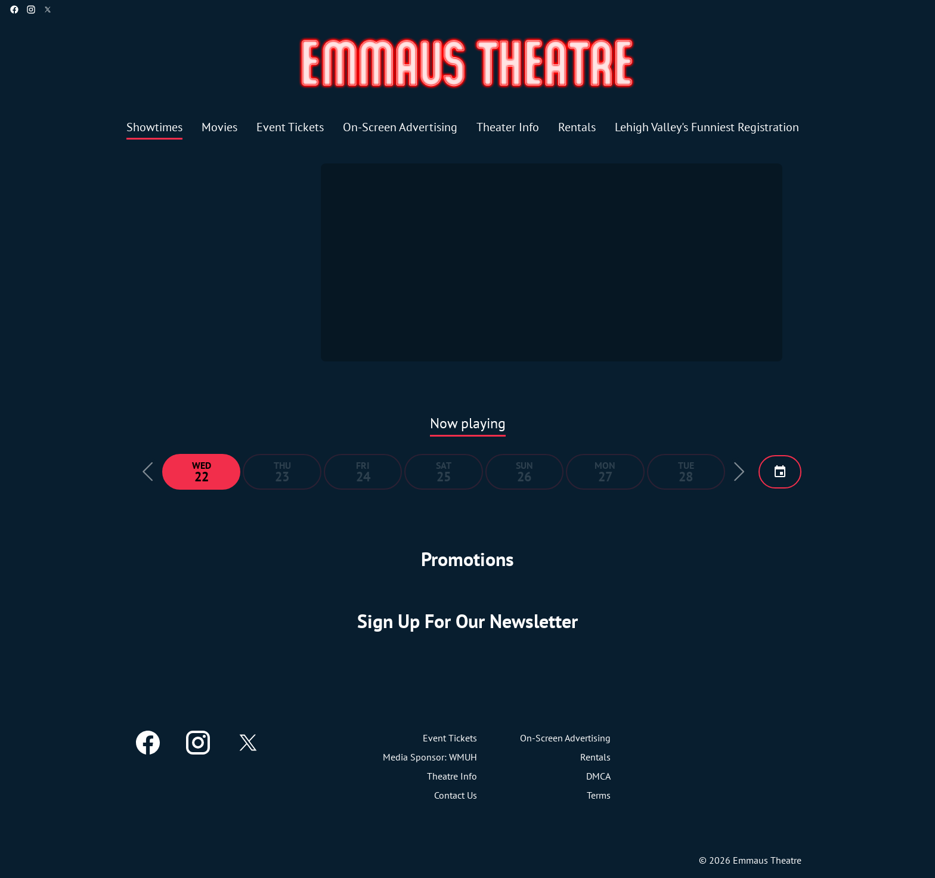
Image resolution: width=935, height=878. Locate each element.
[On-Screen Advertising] (400, 128)
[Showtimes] (154, 128)
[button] (148, 471)
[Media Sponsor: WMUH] (430, 756)
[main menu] (462, 128)
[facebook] (14, 9)
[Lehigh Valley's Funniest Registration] (707, 128)
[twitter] (47, 9)
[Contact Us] (455, 795)
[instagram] (31, 9)
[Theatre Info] (452, 776)
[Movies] (219, 128)
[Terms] (599, 795)
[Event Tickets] (290, 128)
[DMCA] (598, 776)
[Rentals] (577, 128)
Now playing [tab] (468, 423)
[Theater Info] (507, 128)
